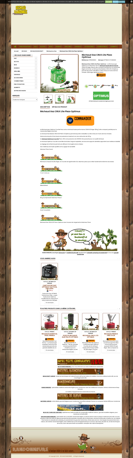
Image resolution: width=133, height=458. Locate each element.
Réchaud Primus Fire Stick (111, 335)
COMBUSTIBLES (102, 46)
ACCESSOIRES (89, 46)
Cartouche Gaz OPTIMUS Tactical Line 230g (90, 287)
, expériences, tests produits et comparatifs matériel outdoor (70, 412)
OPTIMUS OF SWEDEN (110, 60)
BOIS (50, 46)
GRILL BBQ (68, 46)
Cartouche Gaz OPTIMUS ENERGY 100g (70, 287)
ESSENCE (58, 46)
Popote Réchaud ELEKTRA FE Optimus (70, 336)
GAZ (35, 46)
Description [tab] (45, 107)
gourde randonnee (81, 420)
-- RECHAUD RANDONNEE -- (22, 55)
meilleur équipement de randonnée (78, 392)
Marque (100, 60)
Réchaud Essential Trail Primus (49, 335)
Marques (16, 96)
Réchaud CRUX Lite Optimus (90, 336)
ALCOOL (43, 46)
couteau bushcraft (107, 376)
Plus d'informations (119, 1)
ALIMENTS (113, 46)
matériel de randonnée (96, 367)
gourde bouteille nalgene (106, 412)
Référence (85, 60)
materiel (80, 376)
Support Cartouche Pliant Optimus (49, 287)
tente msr (110, 418)
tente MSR (84, 414)
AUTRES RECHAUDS (20, 91)
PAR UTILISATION (24, 46)
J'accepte (109, 1)
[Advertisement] (66, 31)
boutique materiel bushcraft (105, 417)
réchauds (62, 253)
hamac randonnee (109, 387)
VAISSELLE (78, 46)
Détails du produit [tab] (59, 107)
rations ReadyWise (97, 423)
